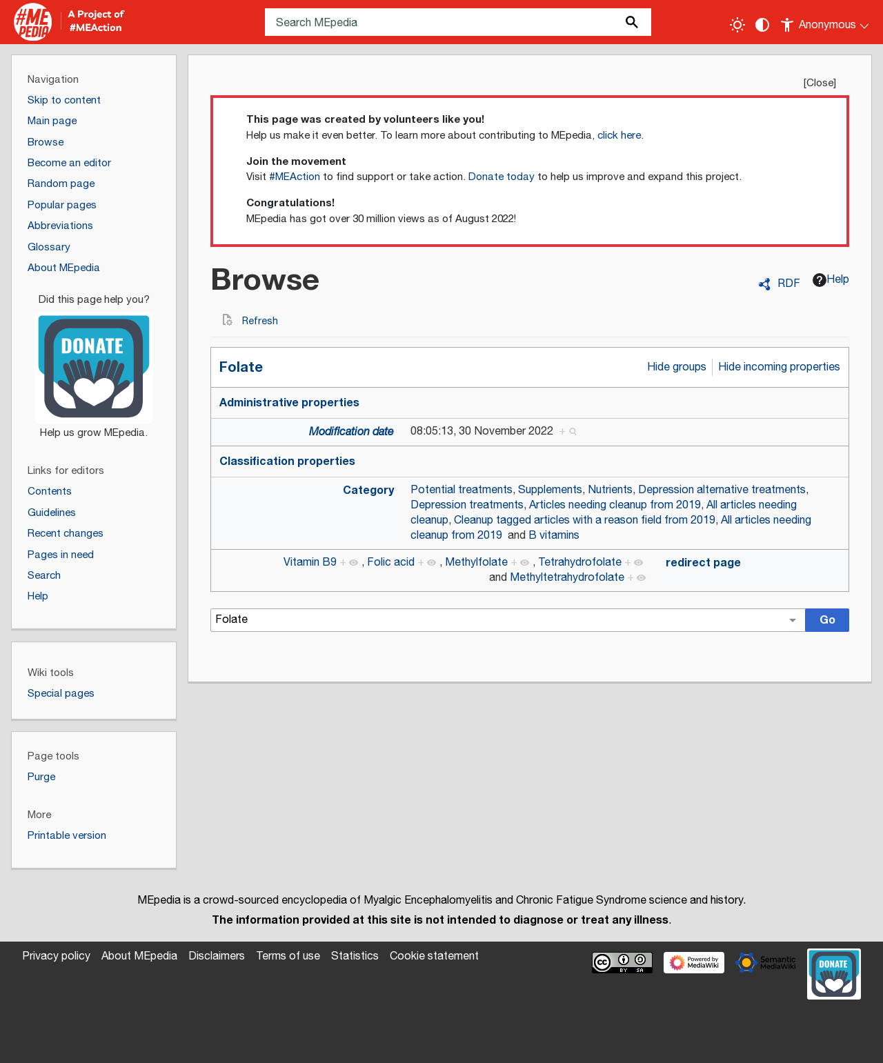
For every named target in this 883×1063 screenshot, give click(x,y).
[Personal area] (825, 22)
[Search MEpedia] (458, 22)
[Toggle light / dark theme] (737, 25)
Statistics (355, 956)
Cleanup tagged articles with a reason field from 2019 (584, 520)
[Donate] (94, 360)
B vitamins (553, 535)
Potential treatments (461, 490)
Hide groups (676, 367)
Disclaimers (216, 956)
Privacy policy (56, 956)
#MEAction (294, 177)
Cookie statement (434, 956)
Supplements (550, 490)
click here (619, 135)
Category (368, 490)
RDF (788, 284)
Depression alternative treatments (722, 490)
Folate (241, 367)
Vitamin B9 (310, 562)
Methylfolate (476, 562)
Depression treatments (467, 505)
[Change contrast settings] (762, 25)
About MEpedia (139, 956)
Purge (41, 777)
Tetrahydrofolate (580, 562)
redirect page (703, 563)
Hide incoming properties (779, 367)
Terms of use (288, 956)
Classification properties (287, 461)
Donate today (501, 177)
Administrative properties (289, 403)
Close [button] (819, 83)
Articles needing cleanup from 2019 (615, 505)
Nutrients (610, 490)
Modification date (351, 432)
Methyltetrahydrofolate (567, 577)
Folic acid (391, 562)
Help (831, 279)
